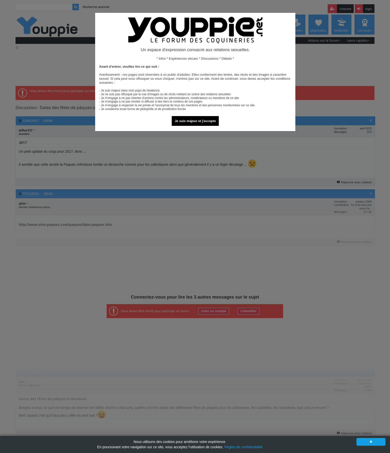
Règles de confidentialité (243, 447)
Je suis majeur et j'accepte (195, 121)
